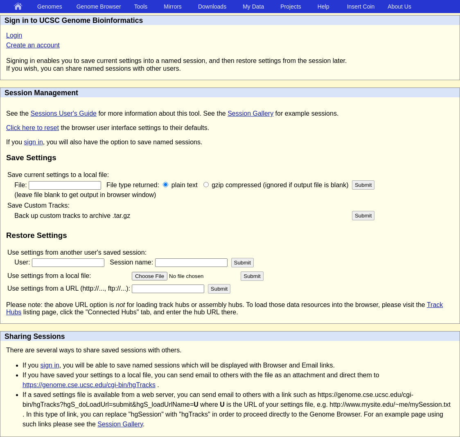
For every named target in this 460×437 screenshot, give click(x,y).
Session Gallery (250, 113)
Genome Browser (99, 6)
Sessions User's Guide (64, 113)
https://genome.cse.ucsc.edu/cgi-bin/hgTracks (89, 384)
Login (14, 35)
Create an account (33, 45)
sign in (33, 142)
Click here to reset (32, 127)
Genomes (49, 6)
